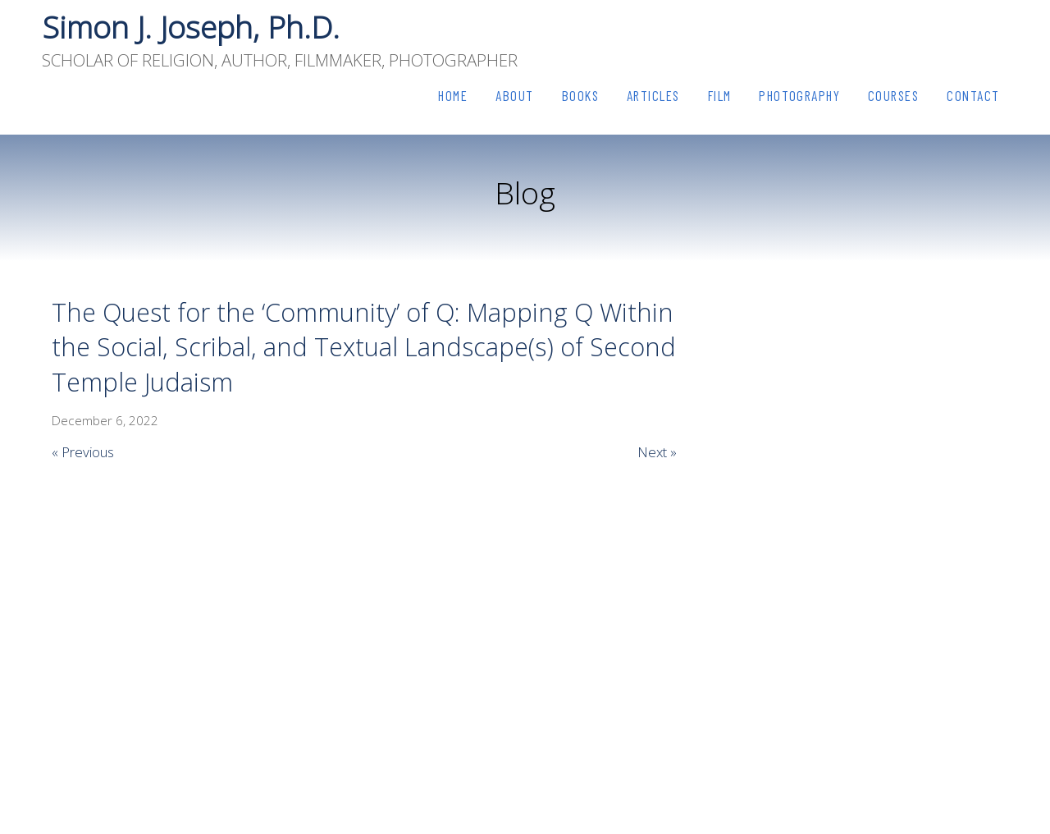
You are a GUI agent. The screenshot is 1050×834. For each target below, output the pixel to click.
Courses (894, 95)
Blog (525, 192)
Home (453, 95)
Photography (799, 95)
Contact (973, 95)
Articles (653, 95)
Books (581, 95)
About (514, 95)
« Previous (83, 451)
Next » (657, 451)
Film (720, 95)
